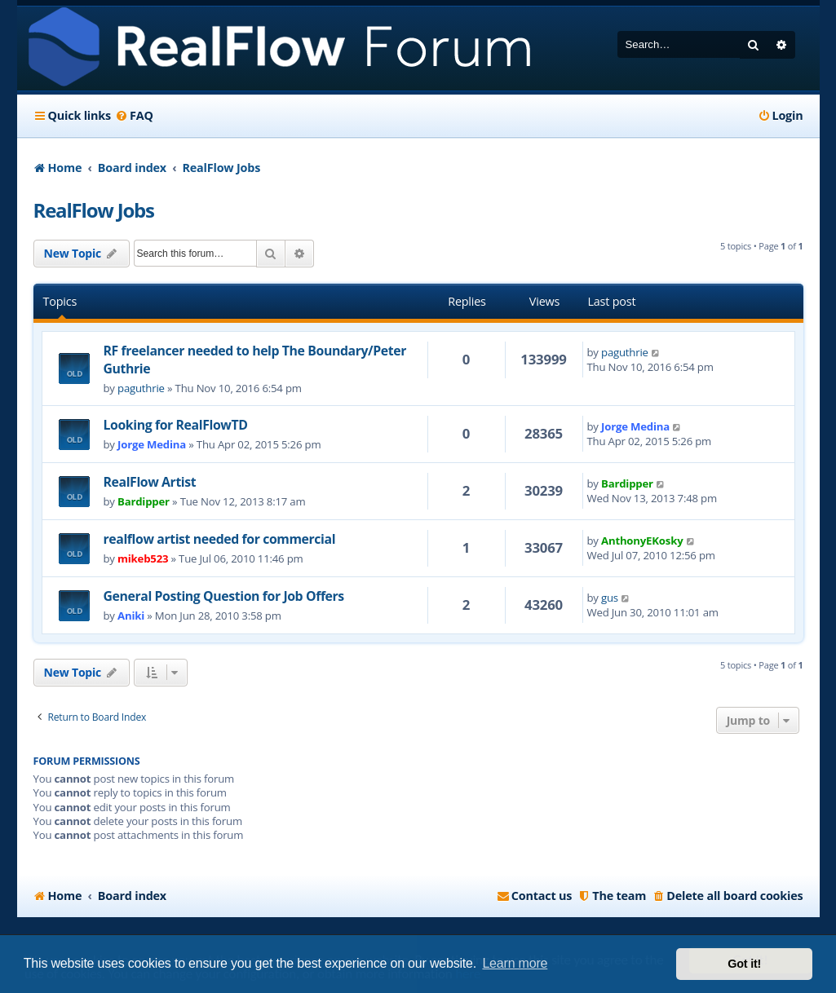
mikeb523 (142, 558)
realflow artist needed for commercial (220, 539)
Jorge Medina (151, 444)
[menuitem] (134, 116)
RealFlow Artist (150, 482)
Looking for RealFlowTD (176, 425)
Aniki (130, 615)
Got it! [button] (744, 963)
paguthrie (141, 388)
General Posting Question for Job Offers (224, 596)
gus (609, 597)
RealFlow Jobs (93, 209)
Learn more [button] (514, 963)
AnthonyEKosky (642, 540)
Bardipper (143, 501)
